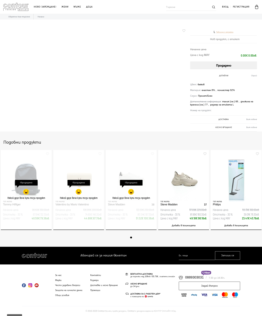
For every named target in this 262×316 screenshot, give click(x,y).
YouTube (37, 285)
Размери (94, 280)
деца (89, 7)
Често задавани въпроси (67, 285)
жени (65, 7)
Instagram (30, 285)
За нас (58, 275)
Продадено (223, 65)
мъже (77, 7)
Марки (58, 280)
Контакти (95, 275)
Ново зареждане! (45, 7)
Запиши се (227, 255)
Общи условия (62, 295)
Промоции (95, 290)
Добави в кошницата (183, 225)
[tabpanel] (26, 190)
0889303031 (194, 278)
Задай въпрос (209, 285)
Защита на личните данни (68, 290)
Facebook (24, 285)
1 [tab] (131, 237)
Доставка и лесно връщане (104, 285)
